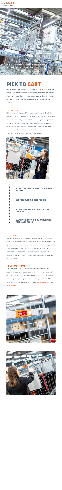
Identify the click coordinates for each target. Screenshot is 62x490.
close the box (11, 286)
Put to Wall (42, 89)
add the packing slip (43, 282)
